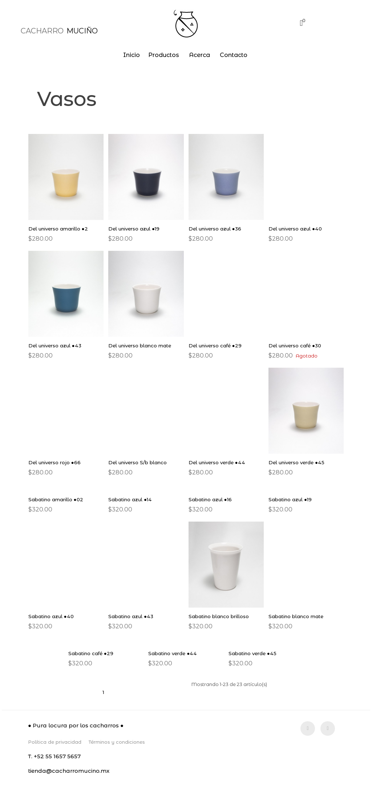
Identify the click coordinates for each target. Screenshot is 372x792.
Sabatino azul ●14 (131, 499)
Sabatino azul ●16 (212, 499)
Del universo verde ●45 (299, 462)
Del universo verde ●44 (220, 462)
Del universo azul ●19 (136, 228)
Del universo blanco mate (142, 345)
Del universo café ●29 (217, 345)
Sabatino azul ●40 (52, 616)
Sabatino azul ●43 (132, 616)
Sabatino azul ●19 (291, 499)
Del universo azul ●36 (217, 228)
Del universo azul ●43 (57, 345)
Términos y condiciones (117, 742)
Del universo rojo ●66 (56, 462)
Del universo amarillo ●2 (60, 228)
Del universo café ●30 (297, 345)
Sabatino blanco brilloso (221, 616)
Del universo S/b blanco (140, 462)
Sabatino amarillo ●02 (57, 499)
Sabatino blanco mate (297, 616)
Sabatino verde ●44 (174, 653)
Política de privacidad (54, 742)
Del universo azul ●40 (297, 228)
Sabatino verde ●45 (254, 653)
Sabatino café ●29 (92, 653)
